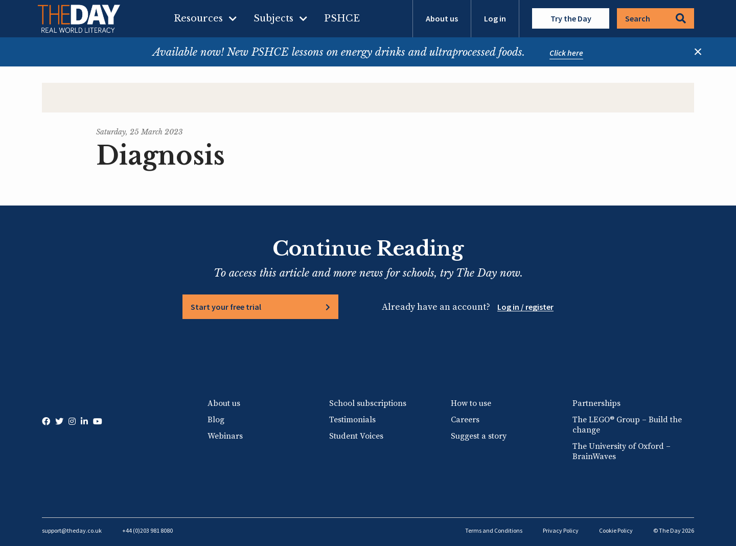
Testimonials (352, 420)
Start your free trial (226, 307)
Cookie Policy (616, 530)
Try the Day (570, 18)
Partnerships (596, 403)
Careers (465, 420)
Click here (566, 53)
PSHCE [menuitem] (342, 18)
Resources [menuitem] (198, 18)
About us (442, 18)
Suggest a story (479, 436)
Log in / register (525, 307)
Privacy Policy (561, 530)
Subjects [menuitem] (273, 18)
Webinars (225, 436)
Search (655, 18)
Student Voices (356, 436)
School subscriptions (367, 403)
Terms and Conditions (493, 530)
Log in (495, 18)
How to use (471, 403)
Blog (216, 420)
